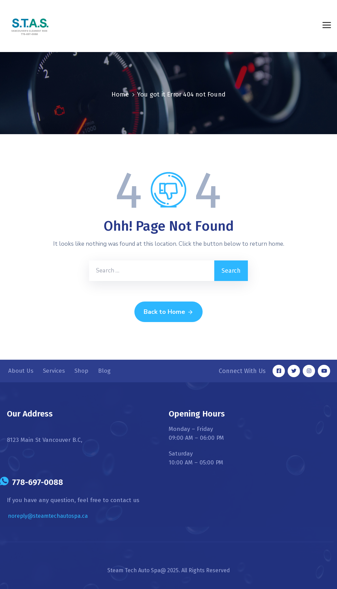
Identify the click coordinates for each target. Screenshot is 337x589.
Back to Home (168, 312)
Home (120, 94)
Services (54, 370)
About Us (20, 370)
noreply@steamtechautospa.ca (48, 516)
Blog (104, 370)
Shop (81, 370)
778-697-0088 (37, 482)
